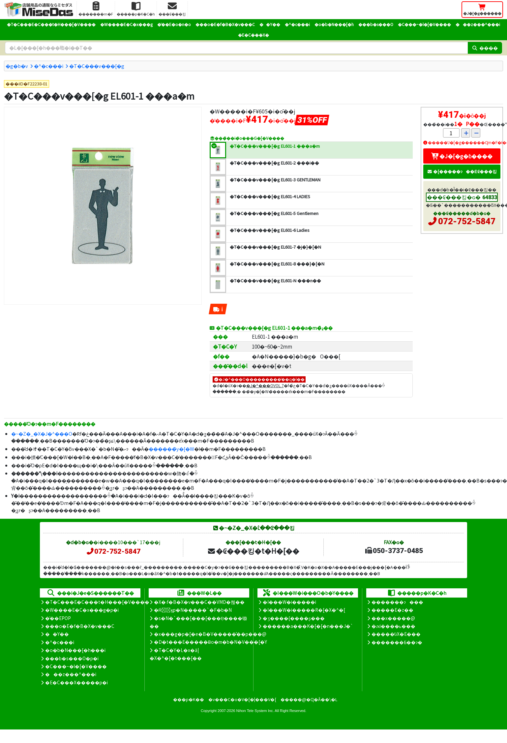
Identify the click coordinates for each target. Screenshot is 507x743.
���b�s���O (375, 24)
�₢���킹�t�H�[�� (253, 551)
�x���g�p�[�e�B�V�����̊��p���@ (210, 634)
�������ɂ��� (397, 602)
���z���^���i (478, 24)
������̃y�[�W (171, 448)
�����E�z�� (392, 609)
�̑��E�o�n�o (174, 24)
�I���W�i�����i (289, 602)
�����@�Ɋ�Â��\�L (309, 699)
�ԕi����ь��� (393, 626)
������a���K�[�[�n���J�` (308, 626)
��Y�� (269, 24)
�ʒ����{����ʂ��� (294, 618)
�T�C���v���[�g (96, 65)
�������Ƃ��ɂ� (397, 642)
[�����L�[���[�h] (236, 48)
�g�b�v (17, 65)
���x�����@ (393, 618)
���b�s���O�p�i (72, 658)
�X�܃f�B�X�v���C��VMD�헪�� (199, 602)
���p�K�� (188, 699)
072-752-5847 (466, 221)
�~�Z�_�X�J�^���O (41, 433)
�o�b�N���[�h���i (75, 650)
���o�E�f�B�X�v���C (225, 24)
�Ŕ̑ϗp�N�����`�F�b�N (193, 609)
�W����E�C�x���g (126, 24)
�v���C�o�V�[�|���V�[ (242, 699)
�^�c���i (297, 24)
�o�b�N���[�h (334, 24)
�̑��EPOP (58, 618)
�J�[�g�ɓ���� (461, 156)
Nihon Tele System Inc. (255, 711)
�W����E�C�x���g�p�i (82, 609)
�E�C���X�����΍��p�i (76, 682)
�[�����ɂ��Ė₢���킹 (462, 171)
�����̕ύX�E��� (396, 634)
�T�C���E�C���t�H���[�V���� (51, 24)
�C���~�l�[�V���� (424, 24)
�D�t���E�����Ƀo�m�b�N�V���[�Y (210, 641)
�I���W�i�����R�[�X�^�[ (304, 609)
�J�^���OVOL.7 (265, 385)
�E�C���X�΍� (253, 35)
